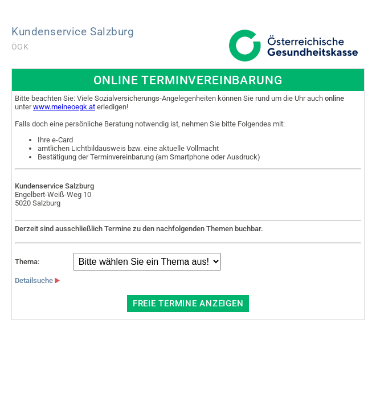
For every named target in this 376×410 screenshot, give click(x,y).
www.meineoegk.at (64, 106)
